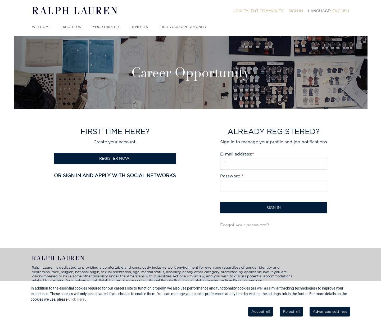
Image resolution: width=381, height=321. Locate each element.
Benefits (139, 27)
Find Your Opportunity (183, 27)
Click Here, (76, 299)
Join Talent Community (258, 11)
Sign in (296, 11)
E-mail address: (237, 154)
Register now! (114, 158)
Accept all (260, 311)
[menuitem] (258, 10)
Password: (231, 175)
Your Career (106, 27)
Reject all (291, 311)
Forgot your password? (244, 224)
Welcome (41, 27)
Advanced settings (330, 311)
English (340, 11)
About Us (71, 27)
